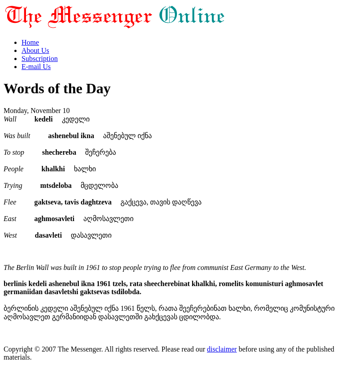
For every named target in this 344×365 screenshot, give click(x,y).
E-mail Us (36, 66)
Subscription (40, 58)
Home (30, 42)
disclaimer (222, 349)
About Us (35, 50)
